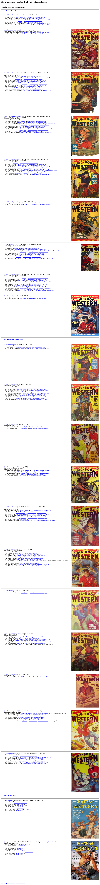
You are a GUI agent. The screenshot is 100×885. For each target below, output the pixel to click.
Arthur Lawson (23, 803)
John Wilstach (21, 644)
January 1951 (46, 520)
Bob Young (20, 255)
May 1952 (38, 593)
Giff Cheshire (20, 253)
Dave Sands (20, 89)
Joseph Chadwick (28, 123)
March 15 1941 (46, 170)
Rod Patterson (22, 171)
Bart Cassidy (33, 520)
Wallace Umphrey (25, 77)
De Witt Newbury (22, 763)
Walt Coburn (24, 32)
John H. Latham (28, 19)
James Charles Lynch (24, 399)
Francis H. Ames (21, 394)
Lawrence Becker (18, 173)
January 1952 (38, 676)
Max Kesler (17, 33)
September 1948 (39, 32)
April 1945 (37, 17)
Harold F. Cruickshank (24, 169)
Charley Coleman (19, 22)
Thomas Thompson (22, 164)
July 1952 (28, 756)
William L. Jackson (20, 516)
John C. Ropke (18, 79)
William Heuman (23, 428)
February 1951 (37, 511)
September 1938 (38, 721)
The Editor (16, 87)
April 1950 (29, 163)
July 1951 (37, 298)
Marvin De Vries (22, 165)
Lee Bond (20, 806)
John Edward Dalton (21, 398)
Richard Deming (24, 639)
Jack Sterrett (20, 847)
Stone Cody (22, 563)
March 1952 (40, 714)
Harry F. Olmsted (26, 90)
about (21, 339)
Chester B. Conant (27, 23)
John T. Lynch (23, 85)
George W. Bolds (29, 852)
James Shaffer (16, 391)
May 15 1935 (31, 257)
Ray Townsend (18, 86)
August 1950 (41, 204)
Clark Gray (21, 254)
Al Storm (20, 127)
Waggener (19, 80)
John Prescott (23, 298)
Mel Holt (20, 82)
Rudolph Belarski (52, 841)
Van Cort (20, 21)
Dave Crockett (25, 762)
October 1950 (29, 248)
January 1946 (33, 426)
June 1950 (28, 388)
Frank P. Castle (24, 125)
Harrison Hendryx (20, 286)
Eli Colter (24, 84)
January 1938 (33, 563)
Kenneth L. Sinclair (24, 714)
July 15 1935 (35, 289)
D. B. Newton (26, 174)
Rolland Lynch (23, 252)
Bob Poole (24, 278)
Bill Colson (35, 250)
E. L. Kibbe (21, 126)
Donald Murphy (19, 554)
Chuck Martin (20, 804)
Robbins (24, 80)
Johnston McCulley (21, 845)
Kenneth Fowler (20, 643)
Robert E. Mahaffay (32, 713)
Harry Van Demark (25, 24)
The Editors (18, 810)
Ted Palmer (17, 76)
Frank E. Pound (19, 853)
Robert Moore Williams (25, 128)
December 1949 (30, 120)
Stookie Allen (23, 805)
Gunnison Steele (21, 850)
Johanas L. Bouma (19, 640)
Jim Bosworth (20, 759)
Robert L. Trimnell (20, 81)
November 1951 (33, 636)
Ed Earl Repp (22, 18)
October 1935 (45, 713)
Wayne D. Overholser (21, 17)
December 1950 (38, 278)
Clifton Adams (26, 393)
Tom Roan (23, 121)
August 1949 (31, 76)
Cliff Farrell (18, 257)
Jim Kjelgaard (23, 130)
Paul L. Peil (15, 248)
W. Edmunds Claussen (23, 514)
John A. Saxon (20, 808)
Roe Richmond (24, 593)
